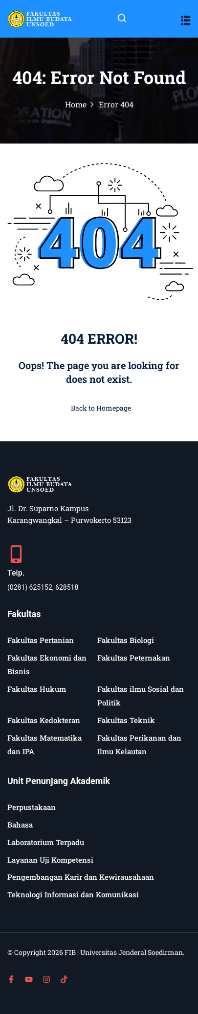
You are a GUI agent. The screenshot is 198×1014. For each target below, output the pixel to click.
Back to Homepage (99, 408)
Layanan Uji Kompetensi (50, 860)
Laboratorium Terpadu (45, 842)
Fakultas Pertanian (40, 640)
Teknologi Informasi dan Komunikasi (73, 894)
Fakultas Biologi (125, 640)
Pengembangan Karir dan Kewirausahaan (80, 877)
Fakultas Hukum (36, 689)
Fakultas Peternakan (133, 657)
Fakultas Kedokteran (43, 720)
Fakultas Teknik (126, 720)
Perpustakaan (31, 807)
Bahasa (20, 824)
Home (76, 104)
